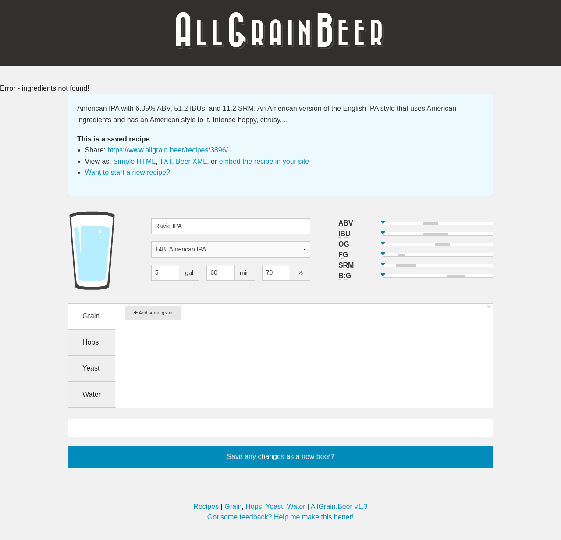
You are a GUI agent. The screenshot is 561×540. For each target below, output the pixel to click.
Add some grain (153, 312)
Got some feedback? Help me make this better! (280, 517)
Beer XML (191, 161)
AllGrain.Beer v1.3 (339, 506)
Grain (232, 506)
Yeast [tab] (90, 368)
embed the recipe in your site (264, 161)
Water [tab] (91, 394)
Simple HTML (134, 161)
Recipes (206, 506)
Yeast (274, 506)
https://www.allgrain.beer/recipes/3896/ (167, 150)
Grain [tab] (90, 316)
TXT (166, 161)
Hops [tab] (90, 342)
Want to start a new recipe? (127, 172)
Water (296, 506)
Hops (253, 506)
